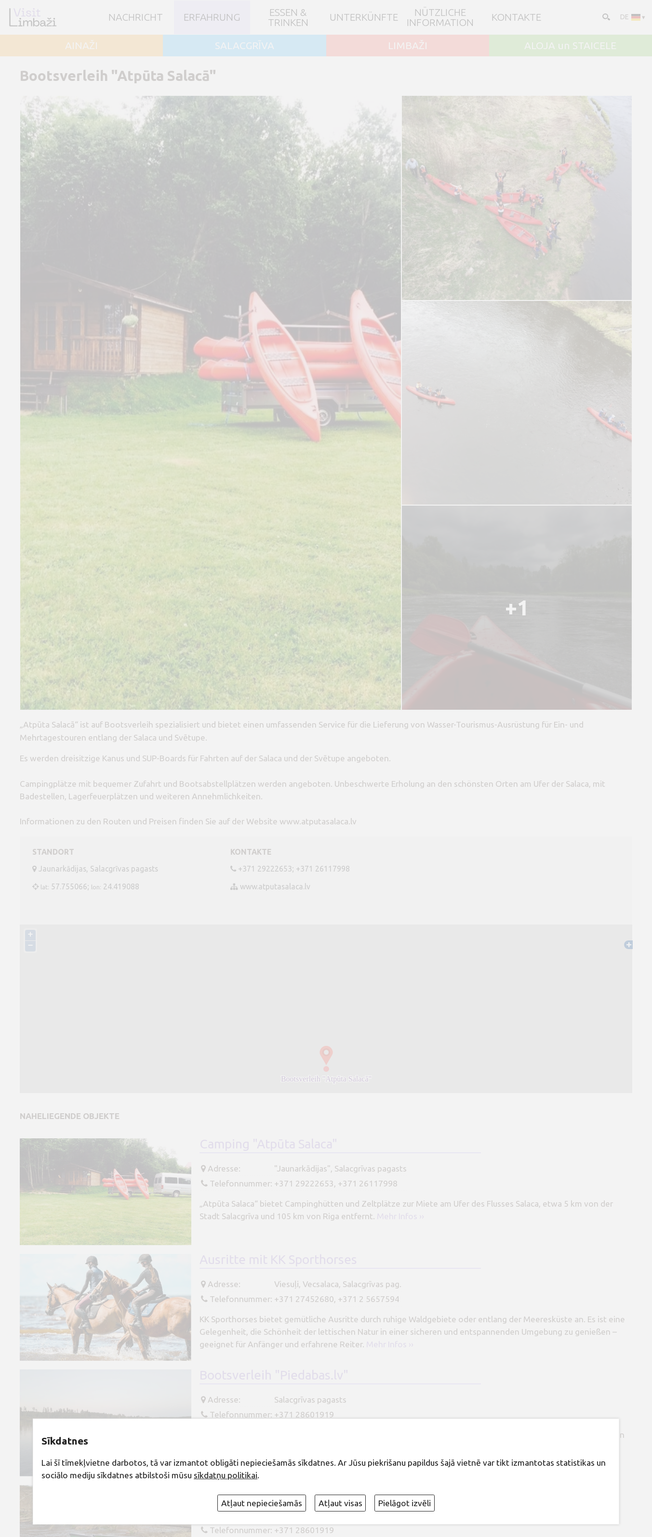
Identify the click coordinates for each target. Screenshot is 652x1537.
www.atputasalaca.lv (275, 886)
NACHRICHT (135, 17)
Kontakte (516, 17)
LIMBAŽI (407, 45)
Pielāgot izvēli (404, 1503)
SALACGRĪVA (244, 45)
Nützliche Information (440, 17)
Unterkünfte (364, 17)
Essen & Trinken (288, 17)
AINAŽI (81, 45)
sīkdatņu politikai (225, 1475)
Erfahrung (212, 17)
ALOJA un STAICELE (570, 45)
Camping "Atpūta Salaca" (268, 1144)
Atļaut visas (340, 1503)
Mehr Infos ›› (400, 1216)
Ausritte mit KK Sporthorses (278, 1259)
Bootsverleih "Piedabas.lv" (274, 1375)
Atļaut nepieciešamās (261, 1503)
